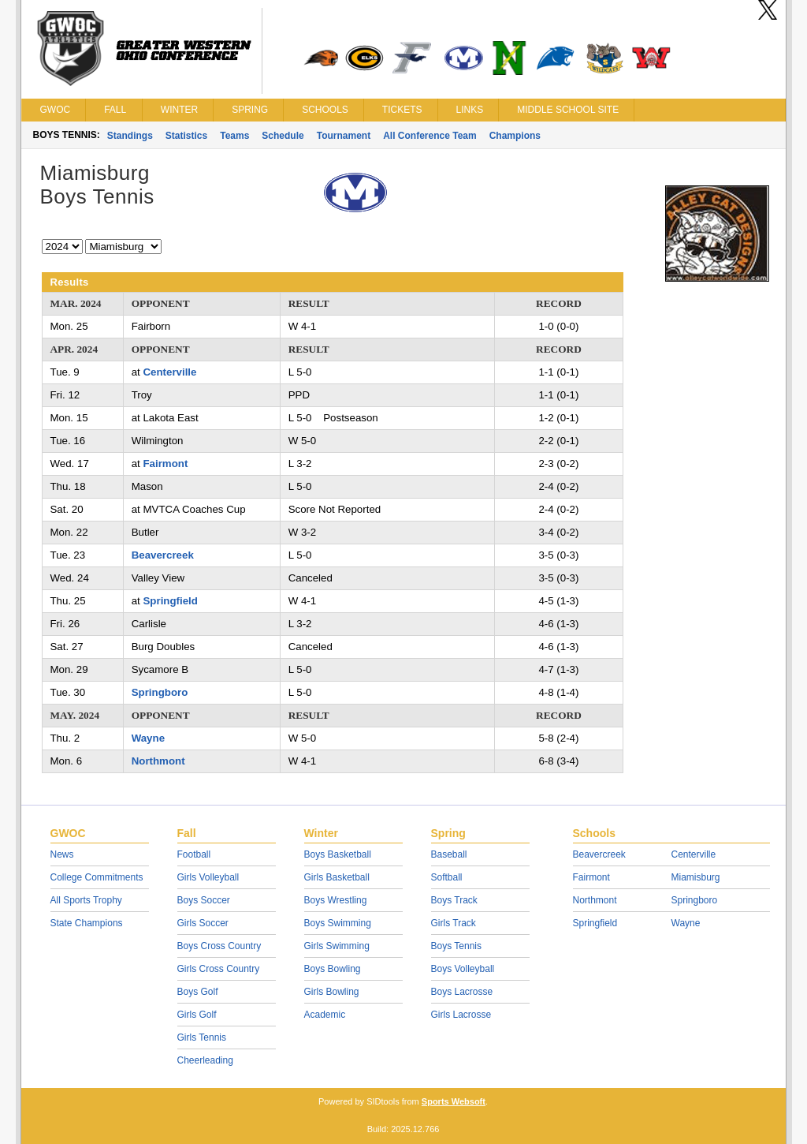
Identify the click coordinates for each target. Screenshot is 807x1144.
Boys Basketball (337, 854)
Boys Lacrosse (462, 991)
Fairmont (165, 463)
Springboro (160, 692)
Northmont (158, 761)
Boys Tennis (456, 945)
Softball (447, 877)
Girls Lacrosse (461, 1014)
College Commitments (96, 877)
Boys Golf (197, 991)
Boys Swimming (337, 923)
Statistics (186, 135)
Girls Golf (197, 1014)
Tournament (343, 135)
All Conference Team (429, 135)
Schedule (282, 135)
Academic (325, 1014)
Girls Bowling (331, 991)
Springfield (170, 601)
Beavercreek (163, 555)
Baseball (449, 854)
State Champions (86, 923)
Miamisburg (695, 877)
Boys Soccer (203, 900)
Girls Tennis (201, 1037)
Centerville (169, 372)
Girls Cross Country (218, 968)
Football (194, 854)
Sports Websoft (453, 1101)
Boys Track (454, 900)
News (62, 854)
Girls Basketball (337, 877)
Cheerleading (205, 1060)
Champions (515, 135)
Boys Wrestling (335, 900)
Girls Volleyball (208, 877)
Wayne (148, 738)
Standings (130, 135)
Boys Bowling (332, 968)
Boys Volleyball (463, 968)
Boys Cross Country (219, 945)
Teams (234, 135)
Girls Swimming (337, 945)
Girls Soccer (203, 923)
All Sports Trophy (86, 900)
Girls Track (453, 923)
